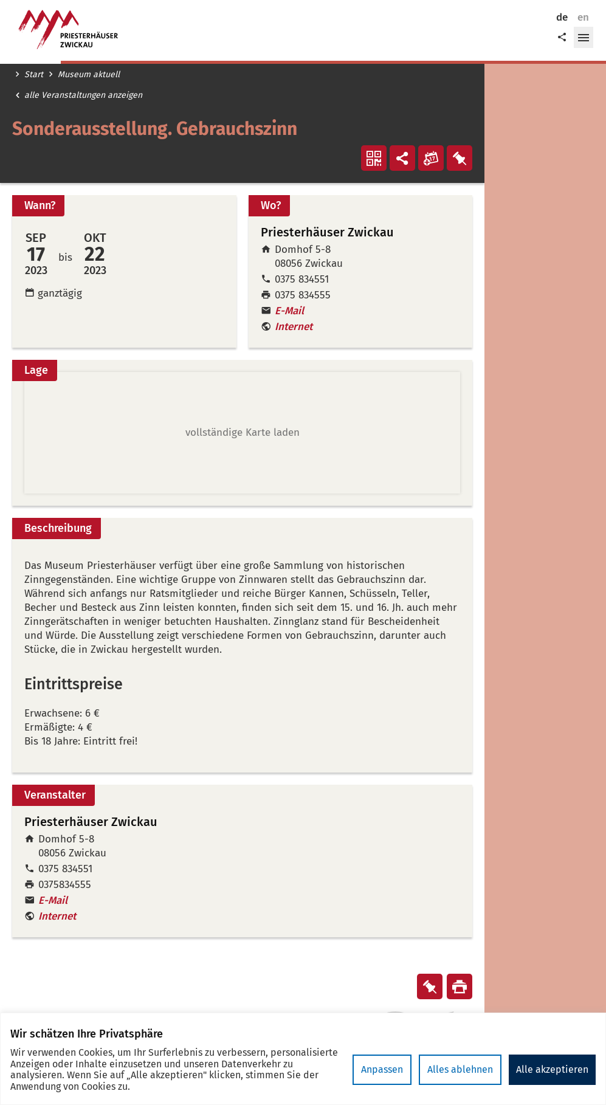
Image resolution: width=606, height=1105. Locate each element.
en (583, 17)
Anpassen (382, 1069)
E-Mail (289, 311)
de (562, 17)
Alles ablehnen (460, 1069)
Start (33, 75)
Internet (293, 326)
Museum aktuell (89, 75)
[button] (583, 38)
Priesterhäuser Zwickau (90, 822)
